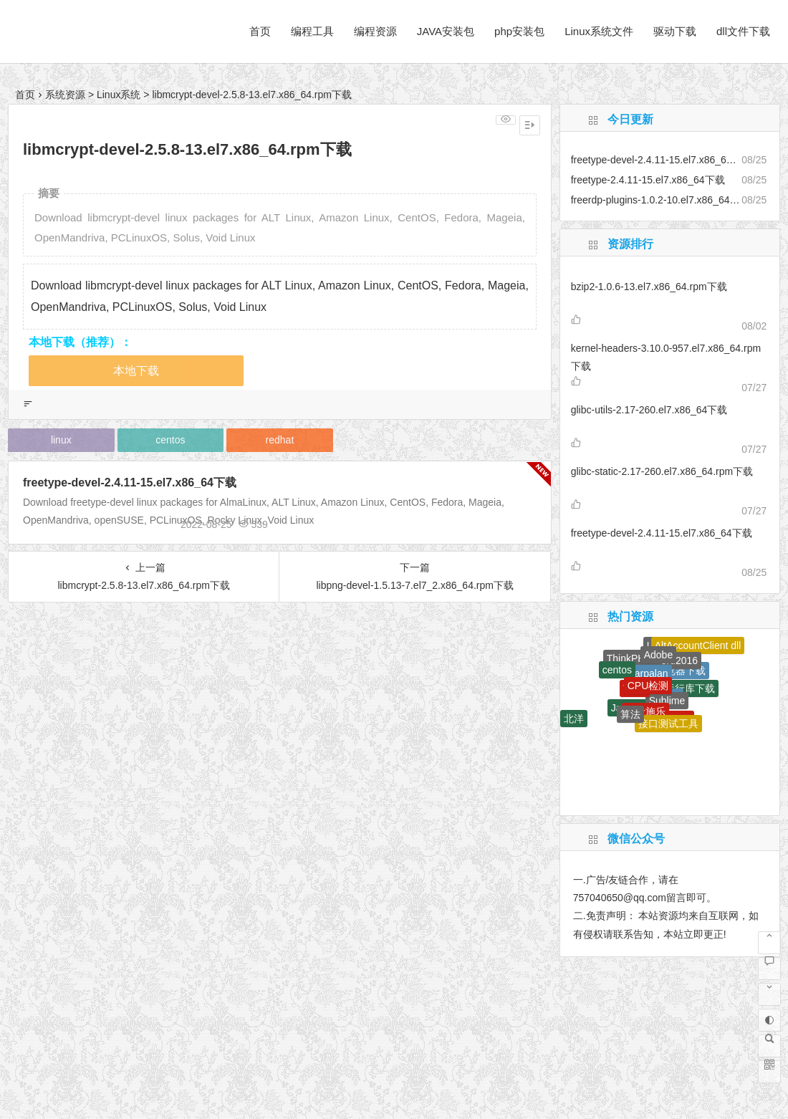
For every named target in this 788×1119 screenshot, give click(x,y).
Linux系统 (118, 94)
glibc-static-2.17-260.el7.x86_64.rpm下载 (662, 471)
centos (170, 440)
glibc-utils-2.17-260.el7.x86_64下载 (649, 410)
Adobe (658, 655)
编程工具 (312, 31)
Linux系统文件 (598, 31)
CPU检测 (648, 685)
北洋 (574, 718)
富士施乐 (645, 711)
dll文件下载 (743, 31)
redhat (280, 440)
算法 (630, 714)
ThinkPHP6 (632, 658)
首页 (260, 31)
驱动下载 (674, 31)
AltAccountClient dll (698, 645)
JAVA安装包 (445, 31)
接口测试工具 (668, 723)
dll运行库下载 (685, 688)
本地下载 (136, 371)
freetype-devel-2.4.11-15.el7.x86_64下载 (129, 482)
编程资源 (375, 31)
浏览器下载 (680, 670)
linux (61, 440)
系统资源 (65, 94)
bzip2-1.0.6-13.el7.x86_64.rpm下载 (649, 286)
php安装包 (519, 31)
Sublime (667, 700)
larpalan (650, 673)
